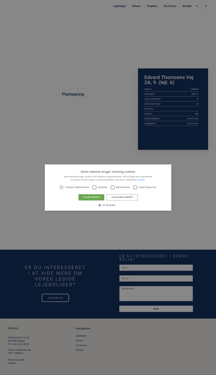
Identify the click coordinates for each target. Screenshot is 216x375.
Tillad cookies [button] (91, 197)
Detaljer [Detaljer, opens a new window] (141, 179)
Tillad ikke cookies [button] (122, 197)
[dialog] (108, 187)
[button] (108, 205)
